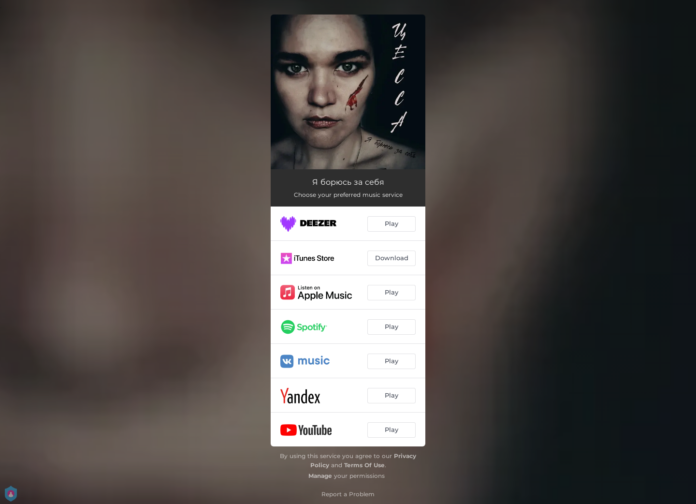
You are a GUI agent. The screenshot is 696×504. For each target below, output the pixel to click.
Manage (320, 475)
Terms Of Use (364, 465)
